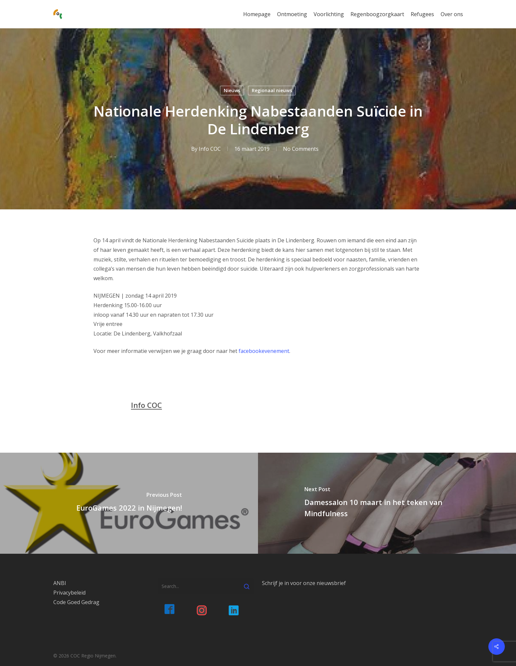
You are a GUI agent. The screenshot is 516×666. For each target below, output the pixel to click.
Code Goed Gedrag (76, 602)
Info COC (210, 148)
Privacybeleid (69, 592)
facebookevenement (264, 351)
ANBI (59, 583)
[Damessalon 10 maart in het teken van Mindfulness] (387, 503)
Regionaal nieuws (272, 90)
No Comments (301, 148)
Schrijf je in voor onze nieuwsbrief (304, 583)
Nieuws (232, 90)
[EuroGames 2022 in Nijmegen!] (129, 503)
